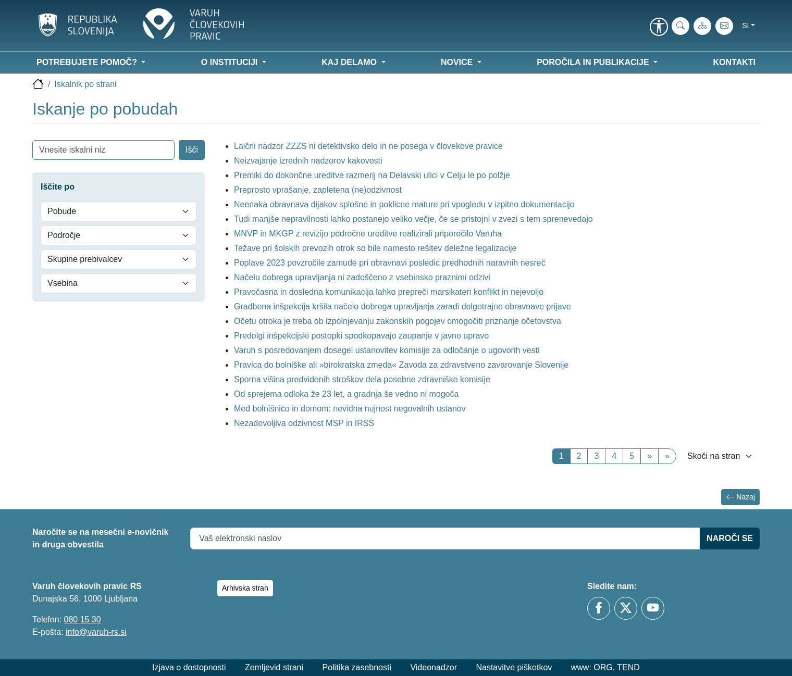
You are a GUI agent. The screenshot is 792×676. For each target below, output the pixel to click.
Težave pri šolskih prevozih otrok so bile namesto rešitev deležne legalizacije (375, 248)
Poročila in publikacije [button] (594, 62)
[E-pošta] (724, 26)
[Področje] (118, 235)
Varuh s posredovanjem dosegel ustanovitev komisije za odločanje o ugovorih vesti (387, 350)
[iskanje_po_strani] (680, 26)
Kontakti (734, 62)
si (745, 25)
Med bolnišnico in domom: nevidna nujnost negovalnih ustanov (350, 408)
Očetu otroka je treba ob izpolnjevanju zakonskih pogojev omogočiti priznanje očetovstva (397, 321)
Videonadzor (433, 667)
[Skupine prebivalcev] (118, 259)
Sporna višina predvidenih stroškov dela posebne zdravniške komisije (363, 379)
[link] (658, 27)
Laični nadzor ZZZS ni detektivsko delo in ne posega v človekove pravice (368, 146)
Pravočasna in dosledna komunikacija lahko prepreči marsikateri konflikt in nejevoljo (388, 291)
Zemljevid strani (274, 667)
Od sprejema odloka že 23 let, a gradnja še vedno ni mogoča (346, 394)
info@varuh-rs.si (96, 632)
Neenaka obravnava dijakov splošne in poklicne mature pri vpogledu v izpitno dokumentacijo (404, 204)
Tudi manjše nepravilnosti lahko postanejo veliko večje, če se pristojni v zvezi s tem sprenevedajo (413, 219)
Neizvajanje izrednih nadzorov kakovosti (308, 160)
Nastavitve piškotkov (514, 667)
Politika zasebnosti (356, 667)
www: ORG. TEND (605, 667)
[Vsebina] (118, 283)
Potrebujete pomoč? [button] (87, 62)
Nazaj (740, 497)
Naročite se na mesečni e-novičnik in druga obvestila (100, 538)
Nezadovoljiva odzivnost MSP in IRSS (304, 423)
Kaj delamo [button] (350, 62)
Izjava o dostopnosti (189, 667)
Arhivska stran (245, 588)
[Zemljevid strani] (702, 26)
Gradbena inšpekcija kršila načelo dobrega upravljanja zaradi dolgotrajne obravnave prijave (402, 306)
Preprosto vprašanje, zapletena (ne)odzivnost (318, 189)
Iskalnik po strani (85, 84)
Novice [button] (458, 62)
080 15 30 (82, 619)
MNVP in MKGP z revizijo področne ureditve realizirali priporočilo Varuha (368, 233)
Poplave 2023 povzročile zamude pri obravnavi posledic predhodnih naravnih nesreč (390, 262)
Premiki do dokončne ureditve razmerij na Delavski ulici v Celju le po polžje (372, 175)
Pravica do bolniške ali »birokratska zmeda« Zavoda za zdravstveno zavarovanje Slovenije (401, 364)
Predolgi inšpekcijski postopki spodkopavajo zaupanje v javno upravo (361, 335)
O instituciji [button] (230, 62)
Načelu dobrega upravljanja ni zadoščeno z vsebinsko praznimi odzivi (362, 277)
